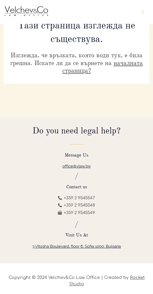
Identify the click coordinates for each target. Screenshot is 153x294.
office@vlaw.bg (76, 166)
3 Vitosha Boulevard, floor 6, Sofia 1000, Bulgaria (76, 246)
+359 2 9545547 (76, 198)
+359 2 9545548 (76, 205)
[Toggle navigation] (142, 12)
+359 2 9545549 (76, 213)
